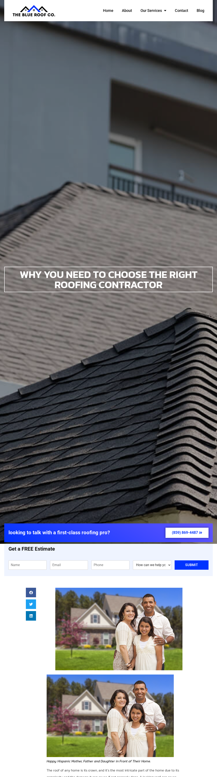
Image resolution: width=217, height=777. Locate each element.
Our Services (153, 11)
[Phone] (110, 565)
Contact (181, 10)
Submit (191, 565)
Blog (200, 10)
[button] (31, 592)
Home (108, 10)
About (127, 10)
